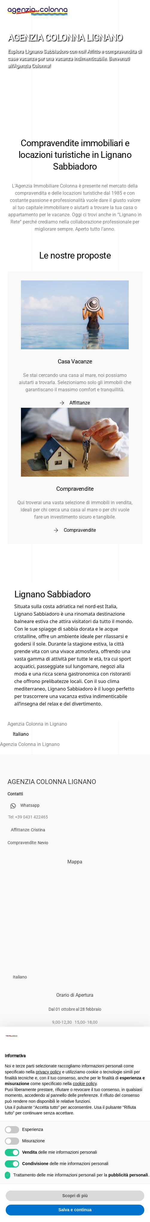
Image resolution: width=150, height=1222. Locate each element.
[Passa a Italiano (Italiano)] (21, 734)
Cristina (38, 830)
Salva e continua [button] (74, 1209)
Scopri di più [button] (75, 1195)
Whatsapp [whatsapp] (23, 805)
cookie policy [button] (84, 1083)
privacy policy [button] (48, 1072)
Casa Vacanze (75, 361)
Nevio (43, 842)
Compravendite (74, 488)
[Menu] (135, 8)
